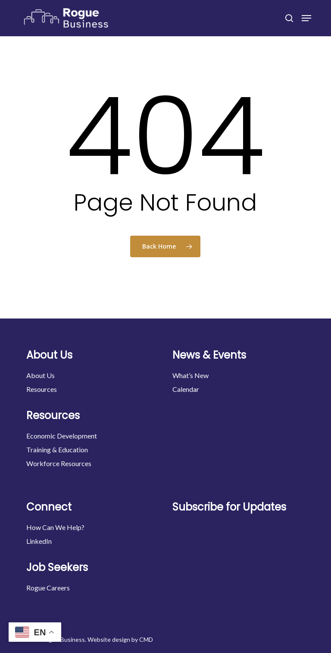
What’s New (190, 375)
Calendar (185, 389)
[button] (306, 18)
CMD (146, 639)
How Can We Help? (55, 527)
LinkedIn (39, 541)
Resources (41, 389)
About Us (40, 375)
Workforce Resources (58, 463)
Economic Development (61, 436)
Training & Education (57, 449)
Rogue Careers (48, 588)
